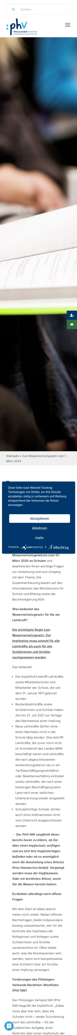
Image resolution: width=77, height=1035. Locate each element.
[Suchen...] (38, 9)
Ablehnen (39, 528)
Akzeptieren (39, 518)
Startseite (12, 456)
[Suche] (12, 9)
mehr (39, 537)
